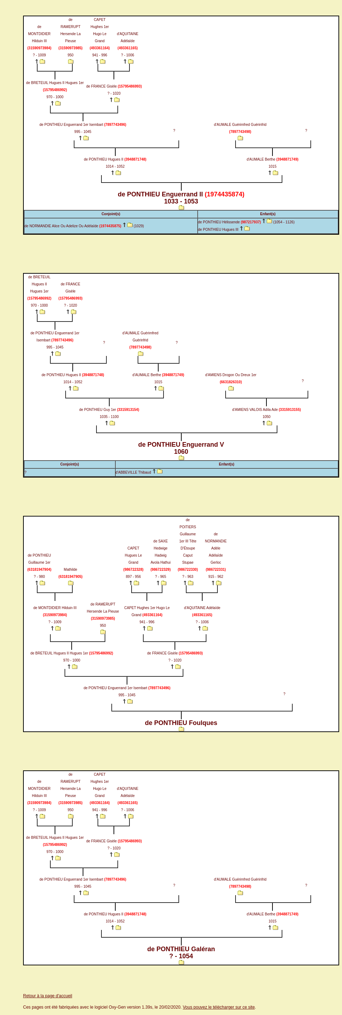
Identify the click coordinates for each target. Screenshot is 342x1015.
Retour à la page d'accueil (47, 995)
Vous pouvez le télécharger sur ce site (219, 1007)
